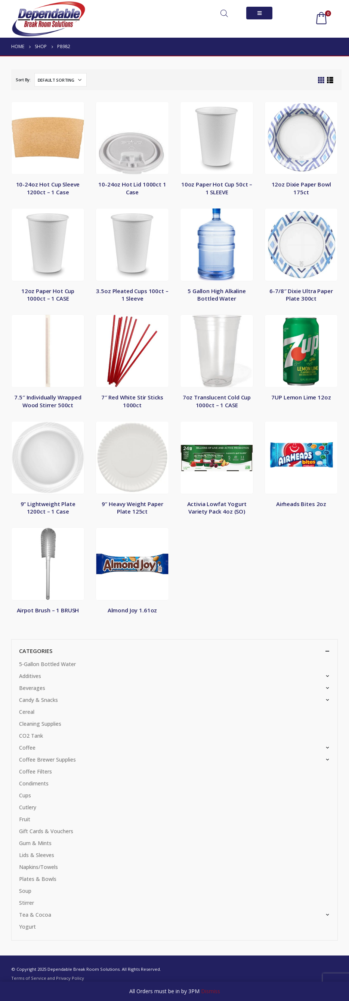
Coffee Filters (35, 771)
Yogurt (27, 926)
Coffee (27, 747)
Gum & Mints (35, 843)
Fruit (24, 819)
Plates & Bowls (37, 878)
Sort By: (23, 79)
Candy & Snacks (38, 699)
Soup (25, 890)
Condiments (34, 783)
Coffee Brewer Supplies (47, 759)
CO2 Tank (31, 735)
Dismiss (210, 991)
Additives (30, 676)
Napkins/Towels (38, 866)
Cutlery (27, 807)
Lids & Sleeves (36, 855)
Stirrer (26, 902)
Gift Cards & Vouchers (46, 831)
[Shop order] (60, 80)
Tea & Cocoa (35, 914)
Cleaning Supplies (40, 723)
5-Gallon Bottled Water (47, 664)
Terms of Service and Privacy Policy (47, 978)
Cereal (26, 711)
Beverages (32, 687)
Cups (25, 795)
